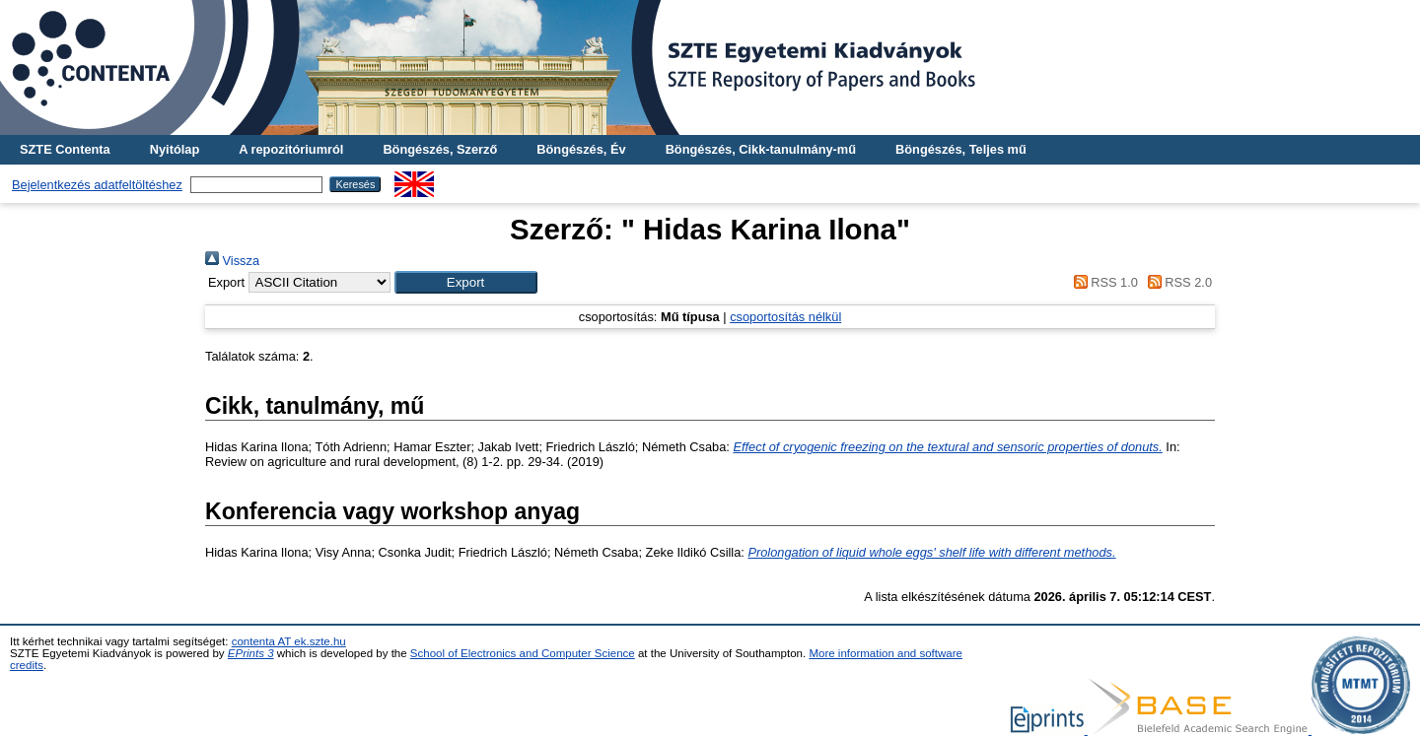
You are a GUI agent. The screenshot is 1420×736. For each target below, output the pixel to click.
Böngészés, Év (580, 149)
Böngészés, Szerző (440, 149)
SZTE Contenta (65, 149)
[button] (465, 282)
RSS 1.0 (1102, 282)
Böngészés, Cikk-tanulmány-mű (761, 149)
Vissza (232, 260)
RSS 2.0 (1176, 282)
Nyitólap (174, 149)
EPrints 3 (251, 653)
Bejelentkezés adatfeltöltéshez (97, 184)
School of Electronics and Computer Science (522, 653)
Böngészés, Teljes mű (961, 149)
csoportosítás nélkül (785, 316)
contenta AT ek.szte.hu (289, 641)
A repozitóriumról (291, 149)
